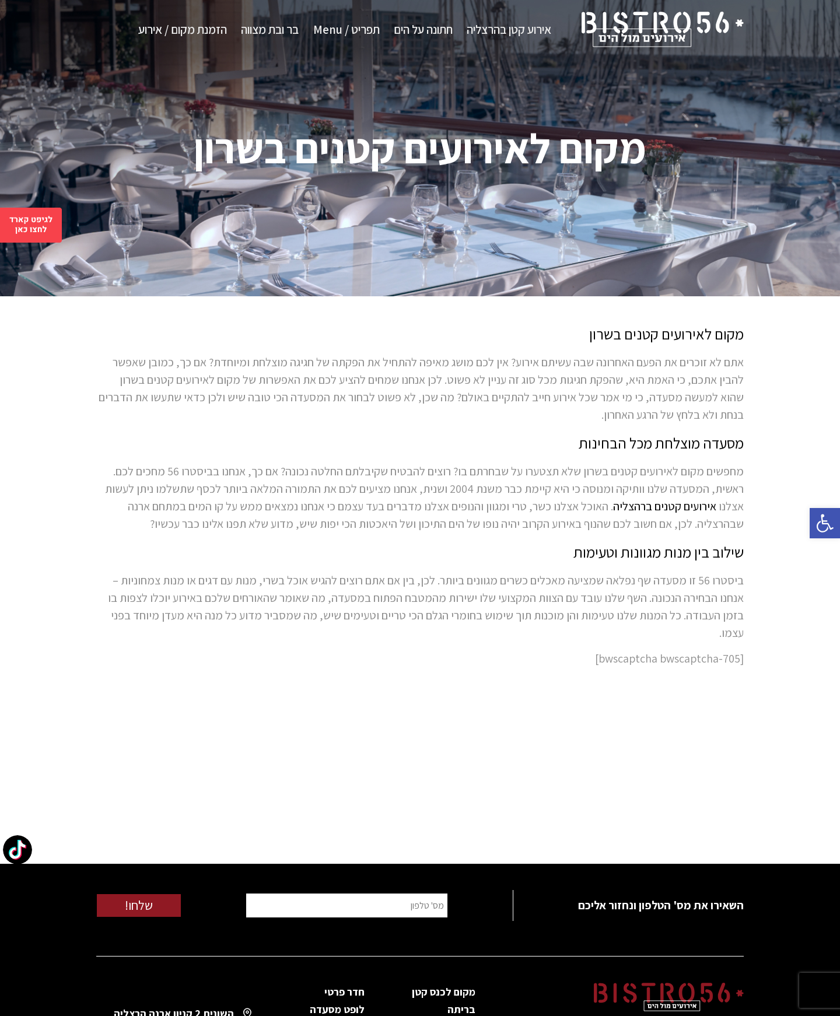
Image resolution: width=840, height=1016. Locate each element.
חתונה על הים (423, 29)
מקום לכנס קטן (443, 992)
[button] (825, 523)
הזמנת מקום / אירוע (182, 29)
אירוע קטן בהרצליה (509, 29)
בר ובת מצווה (270, 29)
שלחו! (139, 905)
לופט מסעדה (337, 1009)
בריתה (461, 1009)
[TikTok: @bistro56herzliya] (17, 851)
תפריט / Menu (346, 29)
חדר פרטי (344, 992)
